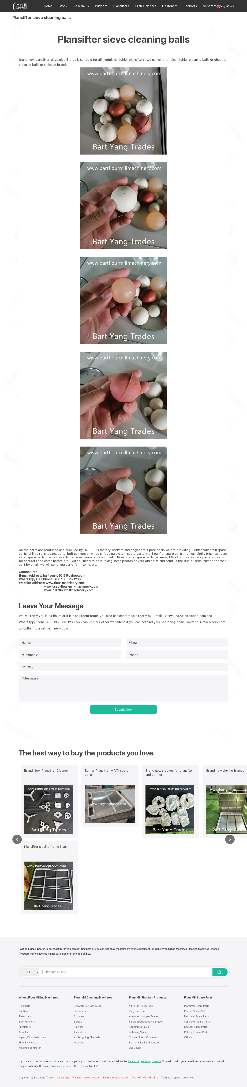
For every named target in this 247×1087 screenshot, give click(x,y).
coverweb (188, 1077)
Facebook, (134, 1061)
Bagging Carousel (139, 1026)
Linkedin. (156, 1061)
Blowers (78, 1026)
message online (64, 1066)
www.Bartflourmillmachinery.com (43, 628)
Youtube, (146, 1061)
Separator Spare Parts (197, 1021)
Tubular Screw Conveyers (144, 1037)
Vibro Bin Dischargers (141, 1006)
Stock (63, 6)
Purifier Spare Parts (195, 1011)
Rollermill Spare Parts (196, 1032)
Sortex (78, 1021)
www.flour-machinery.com (205, 622)
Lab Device (135, 1047)
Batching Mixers (138, 1032)
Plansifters (121, 6)
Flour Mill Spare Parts (198, 997)
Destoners (170, 6)
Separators (211, 6)
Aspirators (80, 1032)
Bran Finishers (145, 6)
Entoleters (25, 1026)
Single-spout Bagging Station (146, 1021)
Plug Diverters (137, 1011)
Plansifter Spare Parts (196, 1006)
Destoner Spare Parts (196, 1016)
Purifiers (101, 6)
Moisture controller (30, 1047)
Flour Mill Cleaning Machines (93, 997)
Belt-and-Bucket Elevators (144, 1042)
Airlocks (23, 1032)
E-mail (81, 1066)
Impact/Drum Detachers (32, 1037)
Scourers (190, 6)
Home (48, 6)
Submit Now (124, 709)
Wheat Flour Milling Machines (38, 997)
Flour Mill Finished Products (147, 997)
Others (188, 1037)
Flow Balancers (27, 1042)
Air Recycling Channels (87, 1037)
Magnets (79, 1042)
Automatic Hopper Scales (143, 1016)
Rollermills (81, 6)
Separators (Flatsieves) (87, 1006)
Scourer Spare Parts (195, 1026)
